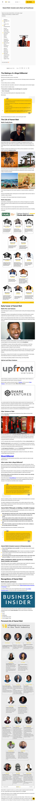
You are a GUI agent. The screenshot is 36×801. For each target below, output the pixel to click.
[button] (2, 2)
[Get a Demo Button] (30, 2)
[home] (7, 2)
